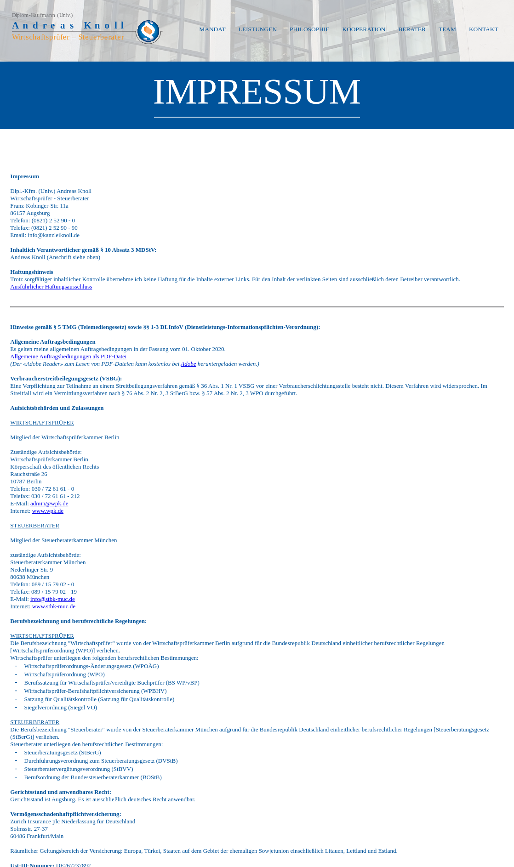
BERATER (412, 29)
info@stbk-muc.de (52, 598)
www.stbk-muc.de (53, 606)
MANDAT (212, 29)
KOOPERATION (364, 29)
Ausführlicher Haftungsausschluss (51, 286)
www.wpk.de (47, 510)
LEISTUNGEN (258, 29)
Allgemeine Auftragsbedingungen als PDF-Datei (68, 356)
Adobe (188, 363)
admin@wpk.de (49, 503)
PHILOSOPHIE (309, 29)
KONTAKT (483, 29)
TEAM (447, 29)
